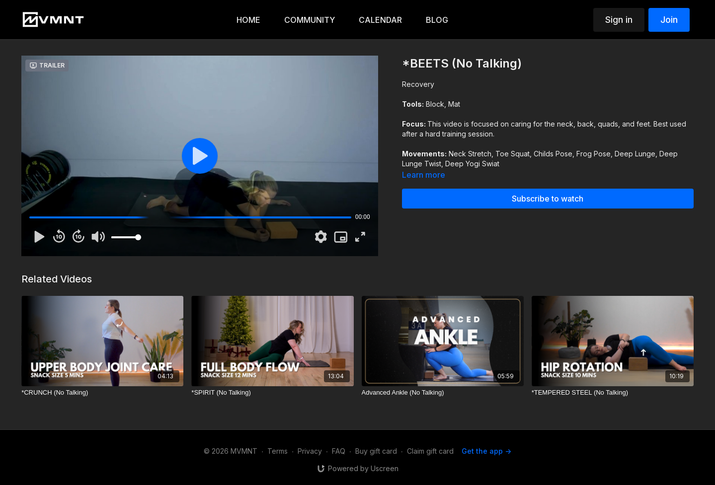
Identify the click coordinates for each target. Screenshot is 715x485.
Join (669, 19)
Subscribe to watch (547, 199)
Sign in (619, 19)
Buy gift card (376, 451)
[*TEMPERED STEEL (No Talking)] (613, 393)
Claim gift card (430, 451)
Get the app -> (486, 451)
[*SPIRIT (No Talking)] (272, 393)
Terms (277, 451)
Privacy (310, 451)
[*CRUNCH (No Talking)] (102, 393)
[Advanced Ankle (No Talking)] (443, 393)
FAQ (338, 451)
